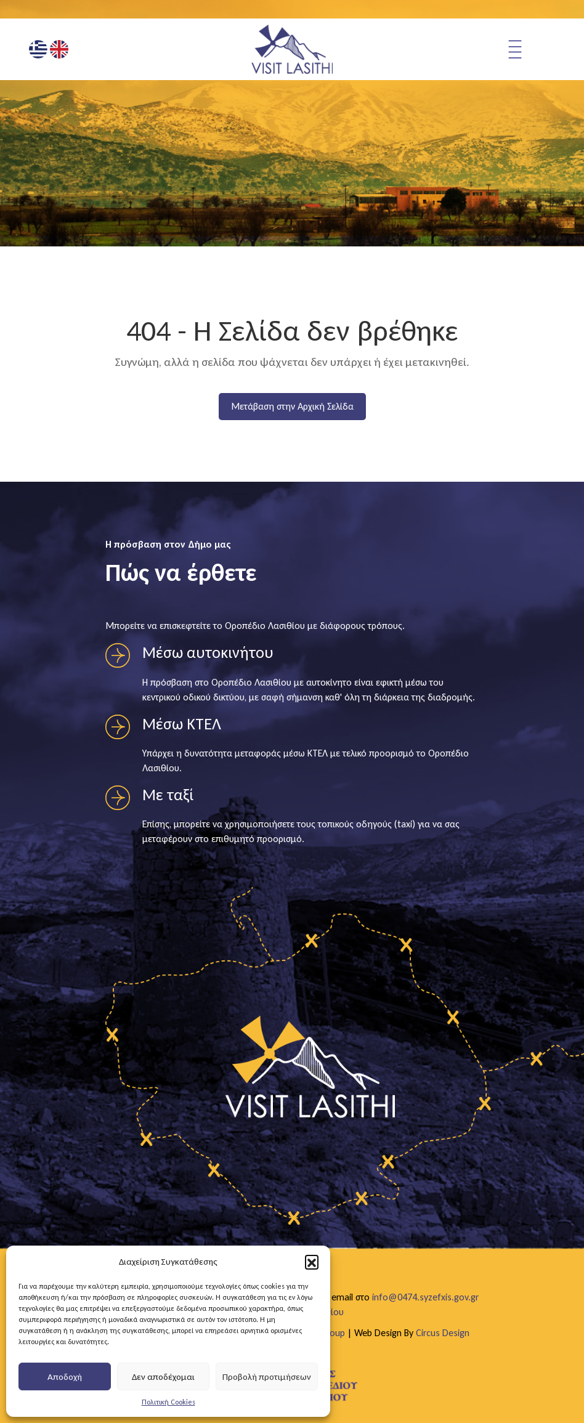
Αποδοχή (64, 1376)
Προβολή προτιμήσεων (266, 1376)
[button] (312, 1261)
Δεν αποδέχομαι (163, 1376)
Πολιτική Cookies (168, 1402)
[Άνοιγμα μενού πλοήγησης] (530, 49)
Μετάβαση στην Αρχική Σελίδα (292, 406)
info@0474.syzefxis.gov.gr (425, 1297)
